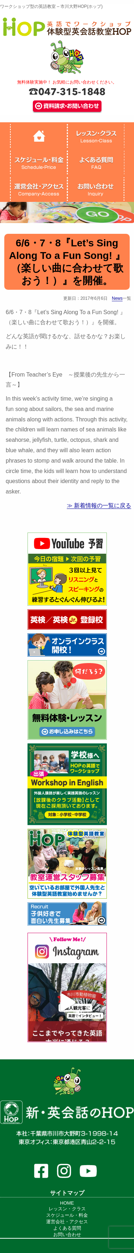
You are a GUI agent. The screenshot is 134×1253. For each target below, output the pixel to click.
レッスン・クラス (67, 1208)
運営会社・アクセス (67, 1221)
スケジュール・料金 (67, 1215)
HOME (67, 1203)
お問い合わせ (67, 1234)
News (117, 298)
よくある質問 (67, 1228)
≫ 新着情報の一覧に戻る (99, 505)
